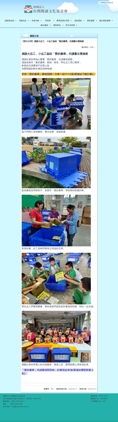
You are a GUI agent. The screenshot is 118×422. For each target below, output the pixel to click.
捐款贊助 (78, 21)
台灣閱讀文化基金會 (106, 3)
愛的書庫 (90, 21)
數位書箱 (44, 25)
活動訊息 (22, 21)
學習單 (48, 21)
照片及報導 (70, 25)
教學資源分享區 (63, 21)
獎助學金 (57, 25)
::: (22, 30)
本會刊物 (35, 21)
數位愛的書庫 (105, 21)
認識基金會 (9, 21)
